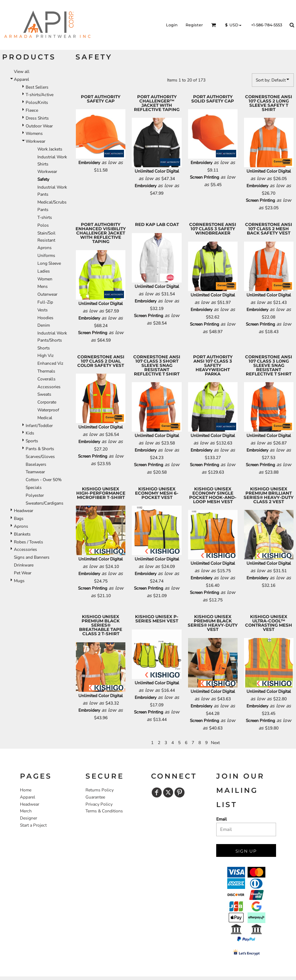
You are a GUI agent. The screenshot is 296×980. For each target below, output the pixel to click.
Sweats (44, 394)
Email (221, 819)
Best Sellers (37, 87)
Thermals (46, 371)
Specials (34, 487)
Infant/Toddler (39, 425)
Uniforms (46, 255)
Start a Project (33, 825)
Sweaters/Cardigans (44, 503)
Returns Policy (99, 790)
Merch (26, 811)
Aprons (44, 248)
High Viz (45, 355)
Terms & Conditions (104, 811)
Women (44, 279)
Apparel (21, 79)
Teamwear (35, 472)
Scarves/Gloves (40, 456)
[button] (213, 24)
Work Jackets (49, 149)
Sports (32, 441)
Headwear (23, 510)
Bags (19, 518)
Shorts (43, 348)
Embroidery (89, 162)
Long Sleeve (49, 263)
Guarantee (95, 797)
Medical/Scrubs (52, 202)
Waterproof (48, 410)
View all (22, 71)
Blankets (22, 534)
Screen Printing (204, 177)
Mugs (19, 581)
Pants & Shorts (40, 449)
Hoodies (45, 318)
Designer (28, 818)
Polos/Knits (37, 102)
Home (25, 790)
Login (171, 24)
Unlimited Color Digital (157, 171)
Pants (42, 209)
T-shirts (44, 217)
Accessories (49, 387)
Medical (44, 418)
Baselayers (36, 464)
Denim (43, 325)
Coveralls (46, 379)
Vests (42, 310)
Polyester (35, 495)
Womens (34, 133)
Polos (43, 225)
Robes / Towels (28, 542)
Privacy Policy (99, 804)
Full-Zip (45, 302)
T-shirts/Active (39, 95)
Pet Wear (22, 573)
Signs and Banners (32, 557)
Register (194, 24)
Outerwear (47, 294)
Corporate (46, 402)
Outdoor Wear (39, 126)
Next (215, 742)
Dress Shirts (37, 118)
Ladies (43, 271)
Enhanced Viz (50, 363)
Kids (30, 433)
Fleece (32, 110)
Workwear (35, 141)
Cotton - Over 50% (44, 480)
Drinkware (23, 565)
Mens (42, 286)
